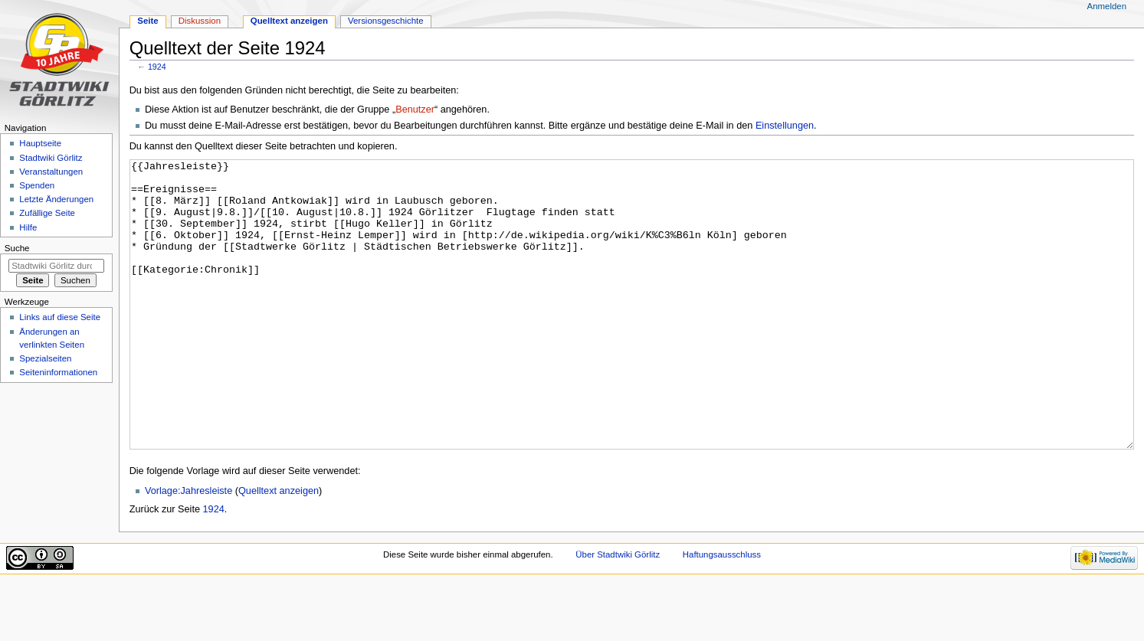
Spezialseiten (45, 358)
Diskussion (200, 20)
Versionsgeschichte (386, 20)
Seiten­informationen (58, 372)
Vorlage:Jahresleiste (188, 548)
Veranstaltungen (51, 171)
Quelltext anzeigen (278, 548)
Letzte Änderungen (56, 199)
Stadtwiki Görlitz (50, 157)
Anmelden (1107, 6)
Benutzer (414, 109)
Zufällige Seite (47, 212)
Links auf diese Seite (59, 317)
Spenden (36, 185)
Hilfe (28, 227)
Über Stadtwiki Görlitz (617, 611)
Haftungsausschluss (722, 611)
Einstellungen (785, 125)
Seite (147, 20)
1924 (157, 66)
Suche (17, 248)
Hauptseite (40, 143)
